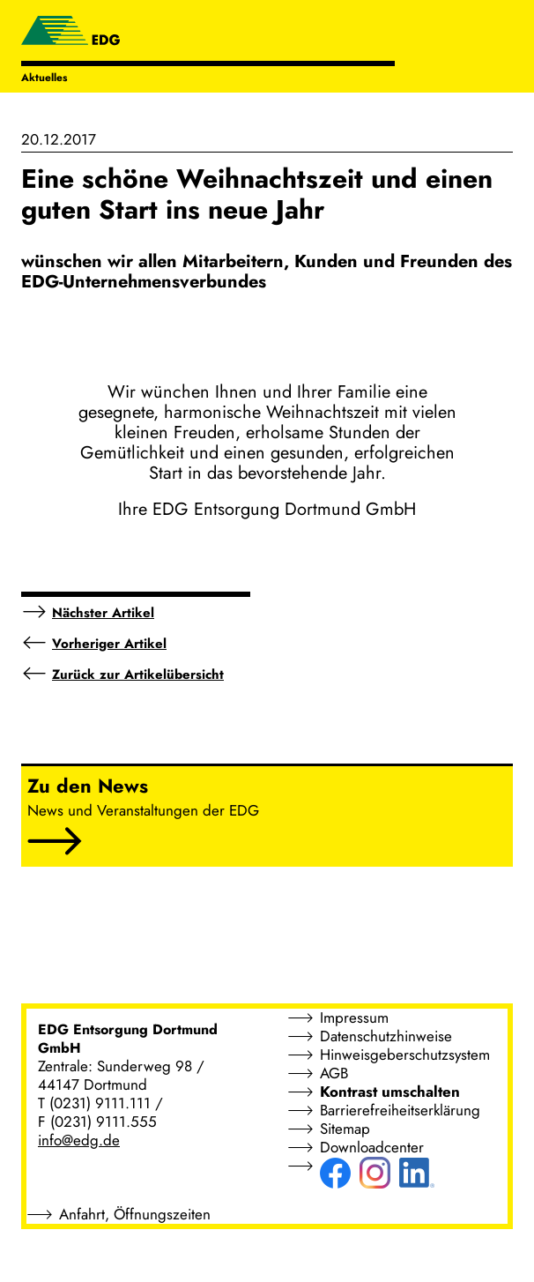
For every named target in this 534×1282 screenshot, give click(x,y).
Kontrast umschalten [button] (390, 1091)
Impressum (354, 1017)
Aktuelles (44, 78)
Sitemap (345, 1128)
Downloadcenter (372, 1147)
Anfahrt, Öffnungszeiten (135, 1214)
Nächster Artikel (103, 612)
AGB (334, 1073)
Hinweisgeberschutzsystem (405, 1054)
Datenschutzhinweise (386, 1036)
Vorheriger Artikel (109, 643)
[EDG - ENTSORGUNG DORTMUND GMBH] (70, 32)
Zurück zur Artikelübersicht (138, 674)
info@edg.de (79, 1140)
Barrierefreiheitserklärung (400, 1110)
